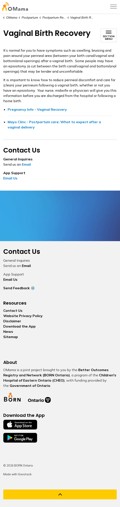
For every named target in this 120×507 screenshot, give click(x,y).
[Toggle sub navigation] (109, 35)
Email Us (10, 178)
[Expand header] (113, 6)
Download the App (19, 326)
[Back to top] (60, 494)
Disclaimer (12, 321)
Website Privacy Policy (23, 316)
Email (26, 164)
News (8, 331)
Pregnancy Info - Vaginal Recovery (60, 111)
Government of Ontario (30, 385)
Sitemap (10, 337)
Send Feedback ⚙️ (19, 288)
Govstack (24, 474)
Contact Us (13, 310)
